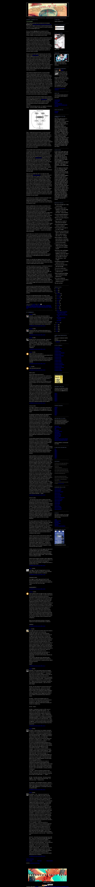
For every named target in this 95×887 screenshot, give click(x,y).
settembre (59, 298)
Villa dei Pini (57, 426)
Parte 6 (56, 399)
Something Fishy (58, 520)
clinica (43, 305)
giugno (58, 303)
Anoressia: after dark (47, 5)
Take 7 (56, 457)
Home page (39, 860)
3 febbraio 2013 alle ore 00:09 (37, 369)
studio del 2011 (44, 99)
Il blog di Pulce (57, 493)
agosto (58, 300)
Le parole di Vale (58, 354)
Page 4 (56, 413)
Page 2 (56, 411)
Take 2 (56, 451)
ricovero (39, 307)
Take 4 (56, 454)
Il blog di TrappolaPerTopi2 (59, 497)
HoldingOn (56, 524)
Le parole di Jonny (58, 358)
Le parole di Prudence (59, 363)
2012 (57, 324)
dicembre (59, 293)
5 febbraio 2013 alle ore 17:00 (37, 574)
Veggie (30, 668)
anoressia (33, 305)
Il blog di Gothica (58, 506)
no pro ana (48, 306)
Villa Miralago (57, 432)
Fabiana (30, 337)
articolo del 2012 (39, 157)
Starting (56, 407)
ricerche (34, 307)
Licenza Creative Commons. (61, 483)
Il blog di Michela (58, 496)
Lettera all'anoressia (58, 103)
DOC (45, 306)
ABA (55, 428)
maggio (58, 305)
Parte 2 (56, 394)
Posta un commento (30, 858)
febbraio (58, 310)
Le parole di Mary (58, 351)
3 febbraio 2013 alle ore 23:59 (37, 494)
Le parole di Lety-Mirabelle (59, 352)
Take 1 (56, 450)
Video (56, 414)
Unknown (31, 591)
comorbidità (48, 305)
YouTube (56, 112)
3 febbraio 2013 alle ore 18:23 (37, 402)
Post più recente (29, 860)
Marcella (30, 314)
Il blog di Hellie (57, 501)
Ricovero (56, 102)
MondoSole (57, 430)
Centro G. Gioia (57, 436)
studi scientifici (44, 307)
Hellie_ (30, 568)
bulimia (40, 305)
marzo (58, 308)
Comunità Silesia (58, 433)
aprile (58, 306)
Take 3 (56, 452)
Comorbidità (59, 320)
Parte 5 (56, 398)
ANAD (56, 519)
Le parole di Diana (58, 360)
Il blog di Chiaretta (58, 488)
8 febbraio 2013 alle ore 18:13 (37, 856)
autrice (60, 480)
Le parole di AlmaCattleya (59, 364)
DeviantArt (56, 111)
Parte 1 (56, 393)
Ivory (30, 628)
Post (56, 26)
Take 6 (56, 456)
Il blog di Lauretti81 (58, 507)
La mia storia (57, 101)
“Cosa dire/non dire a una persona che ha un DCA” (42, 24)
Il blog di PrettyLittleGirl (59, 491)
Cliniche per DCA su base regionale (61, 438)
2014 (57, 290)
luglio (58, 301)
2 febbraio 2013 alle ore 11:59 (37, 349)
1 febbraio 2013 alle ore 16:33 (37, 325)
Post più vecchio (50, 860)
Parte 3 (56, 395)
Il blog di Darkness (58, 509)
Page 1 (56, 409)
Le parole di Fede (58, 357)
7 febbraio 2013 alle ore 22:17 (37, 665)
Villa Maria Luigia (58, 435)
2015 (57, 288)
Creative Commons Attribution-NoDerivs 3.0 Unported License (56, 886)
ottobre (58, 296)
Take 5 (56, 455)
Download (58, 341)
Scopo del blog (57, 99)
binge (37, 305)
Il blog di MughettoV (58, 500)
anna (30, 366)
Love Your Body (57, 523)
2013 (57, 292)
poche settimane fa (36, 175)
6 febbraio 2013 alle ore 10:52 (37, 626)
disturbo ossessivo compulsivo (37, 306)
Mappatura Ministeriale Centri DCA (61, 440)
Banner (56, 408)
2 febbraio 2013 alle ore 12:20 (37, 363)
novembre (59, 295)
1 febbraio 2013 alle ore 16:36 (37, 334)
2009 (57, 329)
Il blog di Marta (57, 503)
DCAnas (27, 306)
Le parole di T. (57, 349)
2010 (57, 328)
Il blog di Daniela (58, 490)
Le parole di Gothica (58, 370)
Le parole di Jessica (58, 348)
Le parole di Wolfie (58, 361)
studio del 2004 (35, 55)
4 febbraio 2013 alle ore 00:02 (37, 565)
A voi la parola (57, 346)
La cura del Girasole (58, 431)
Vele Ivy (30, 352)
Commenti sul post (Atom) (35, 863)
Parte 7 (56, 400)
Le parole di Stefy (58, 368)
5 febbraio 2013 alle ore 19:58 (37, 588)
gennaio (58, 322)
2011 (57, 326)
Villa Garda (57, 437)
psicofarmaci (29, 307)
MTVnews (56, 106)
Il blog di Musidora (58, 494)
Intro (55, 449)
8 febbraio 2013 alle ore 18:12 (37, 725)
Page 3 (56, 412)
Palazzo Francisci (58, 427)
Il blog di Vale (57, 504)
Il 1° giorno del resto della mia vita (61, 104)
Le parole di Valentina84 (59, 355)
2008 (57, 331)
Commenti (57, 28)
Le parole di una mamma (59, 367)
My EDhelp (57, 522)
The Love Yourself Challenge (60, 525)
